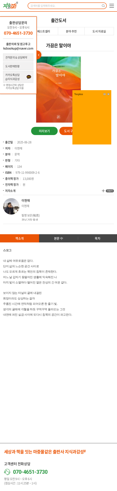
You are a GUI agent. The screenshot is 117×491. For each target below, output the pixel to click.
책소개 (19, 238)
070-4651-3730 (18, 33)
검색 (103, 5)
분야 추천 (71, 31)
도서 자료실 (99, 31)
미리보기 (44, 131)
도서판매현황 (12, 66)
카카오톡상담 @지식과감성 (12, 77)
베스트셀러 (43, 31)
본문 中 (58, 238)
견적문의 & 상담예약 (16, 57)
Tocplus (78, 94)
